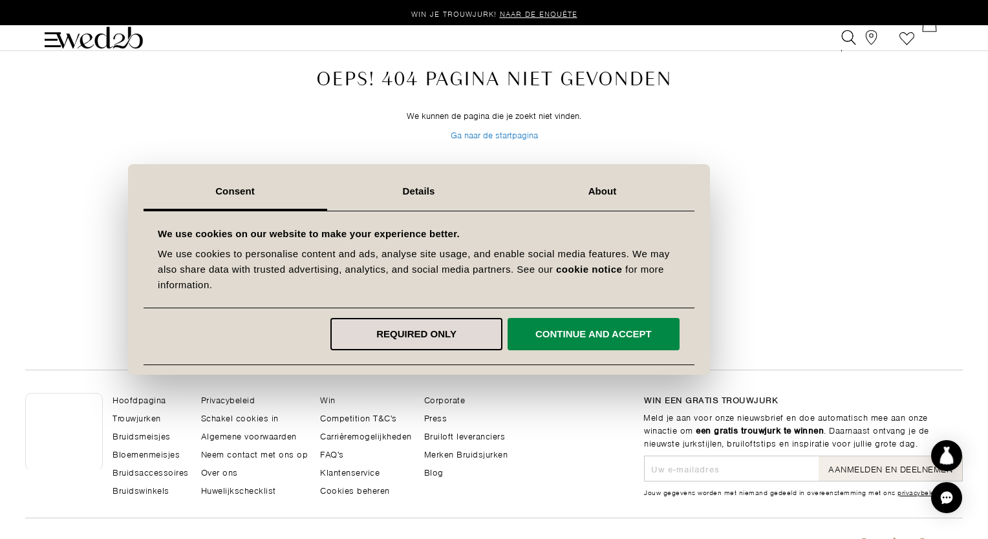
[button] (946, 497)
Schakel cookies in (240, 417)
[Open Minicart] (936, 47)
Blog (434, 471)
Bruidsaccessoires (151, 471)
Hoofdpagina (139, 399)
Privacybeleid (228, 399)
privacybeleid (919, 491)
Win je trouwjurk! (494, 13)
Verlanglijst (906, 47)
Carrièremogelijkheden (366, 435)
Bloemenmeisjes (146, 453)
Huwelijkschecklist (238, 489)
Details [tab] (494, 190)
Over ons (219, 471)
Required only (492, 333)
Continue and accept (668, 333)
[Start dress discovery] (946, 455)
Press (435, 417)
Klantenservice (350, 471)
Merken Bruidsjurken (466, 453)
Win (328, 399)
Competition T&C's (358, 417)
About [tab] (677, 190)
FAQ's (332, 453)
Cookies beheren (355, 489)
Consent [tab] (310, 190)
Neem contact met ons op (254, 453)
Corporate (445, 399)
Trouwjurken (137, 417)
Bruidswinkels (141, 489)
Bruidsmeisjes (142, 435)
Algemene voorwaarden (249, 435)
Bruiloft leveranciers (465, 435)
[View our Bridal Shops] (877, 47)
